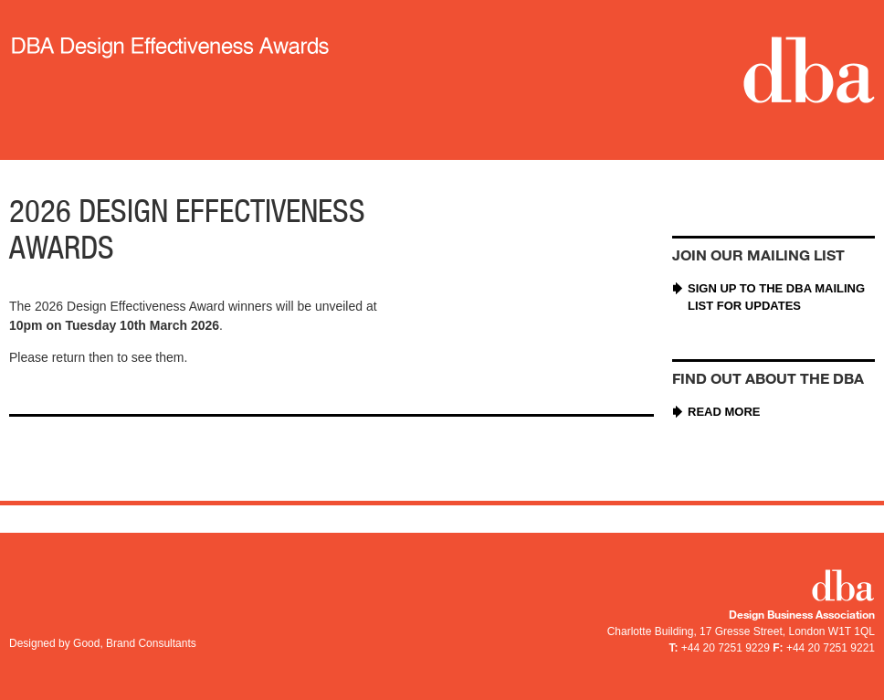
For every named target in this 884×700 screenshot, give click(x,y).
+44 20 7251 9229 (725, 648)
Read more (724, 412)
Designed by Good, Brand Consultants (102, 643)
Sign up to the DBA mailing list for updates (776, 297)
